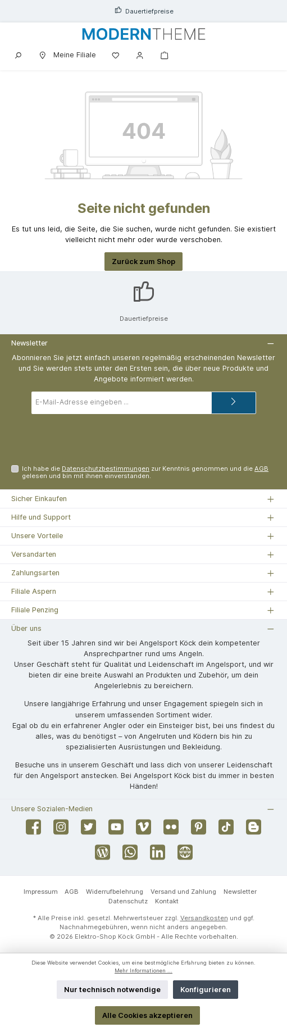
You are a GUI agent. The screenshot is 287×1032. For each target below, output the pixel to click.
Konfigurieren (205, 989)
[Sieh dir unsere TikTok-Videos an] (226, 830)
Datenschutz (128, 901)
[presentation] (143, 439)
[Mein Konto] (139, 55)
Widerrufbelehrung (114, 891)
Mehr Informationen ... (143, 970)
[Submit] (233, 403)
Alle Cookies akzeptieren (147, 1015)
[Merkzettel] (115, 55)
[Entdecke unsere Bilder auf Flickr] (171, 830)
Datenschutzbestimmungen (105, 468)
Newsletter (240, 891)
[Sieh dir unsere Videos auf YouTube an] (116, 830)
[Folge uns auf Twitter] (88, 830)
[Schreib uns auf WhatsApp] (130, 855)
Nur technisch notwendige (112, 989)
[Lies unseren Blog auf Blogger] (253, 830)
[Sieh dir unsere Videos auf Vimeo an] (143, 830)
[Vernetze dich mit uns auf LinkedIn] (157, 855)
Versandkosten (204, 918)
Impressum (41, 891)
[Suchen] (18, 55)
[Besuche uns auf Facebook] (33, 830)
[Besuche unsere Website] (185, 855)
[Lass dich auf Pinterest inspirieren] (198, 830)
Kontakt (167, 901)
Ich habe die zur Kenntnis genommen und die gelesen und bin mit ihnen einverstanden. (145, 472)
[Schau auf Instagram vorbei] (61, 830)
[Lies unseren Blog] (102, 855)
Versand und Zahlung (183, 891)
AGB (261, 468)
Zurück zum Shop (143, 261)
